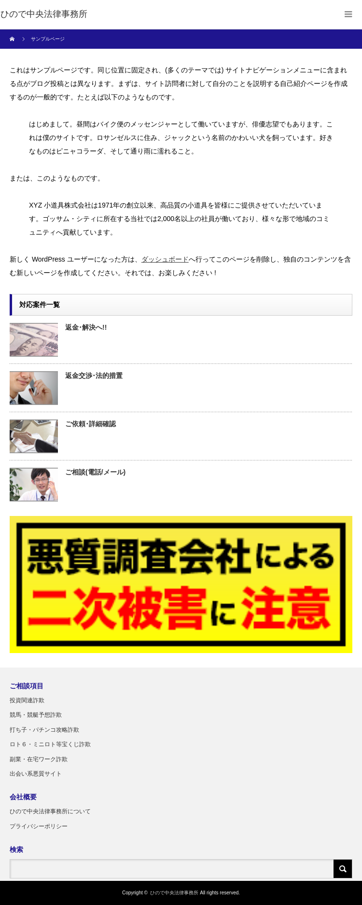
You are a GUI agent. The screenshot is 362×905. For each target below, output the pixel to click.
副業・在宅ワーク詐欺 (39, 759)
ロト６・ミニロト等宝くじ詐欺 (50, 744)
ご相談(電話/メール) (95, 472)
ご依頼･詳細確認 (90, 424)
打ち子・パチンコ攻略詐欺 (44, 729)
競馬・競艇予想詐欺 (36, 714)
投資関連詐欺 (27, 700)
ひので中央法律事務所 (174, 892)
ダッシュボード (165, 259)
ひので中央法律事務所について (50, 811)
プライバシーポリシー (39, 826)
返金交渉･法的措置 (94, 375)
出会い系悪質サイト (36, 773)
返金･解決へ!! (86, 327)
